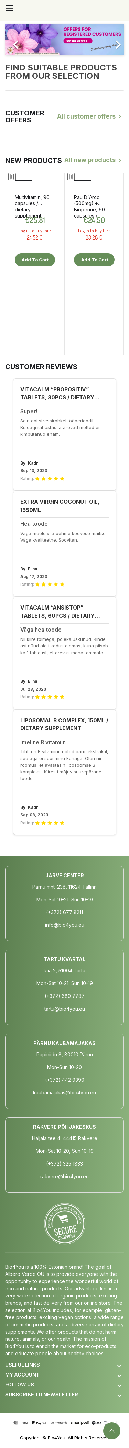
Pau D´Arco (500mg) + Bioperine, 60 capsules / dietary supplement (89, 206)
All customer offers (90, 116)
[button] (14, 39)
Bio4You (56, 1437)
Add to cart (35, 260)
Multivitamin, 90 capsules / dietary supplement (32, 206)
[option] (64, 39)
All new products (94, 160)
